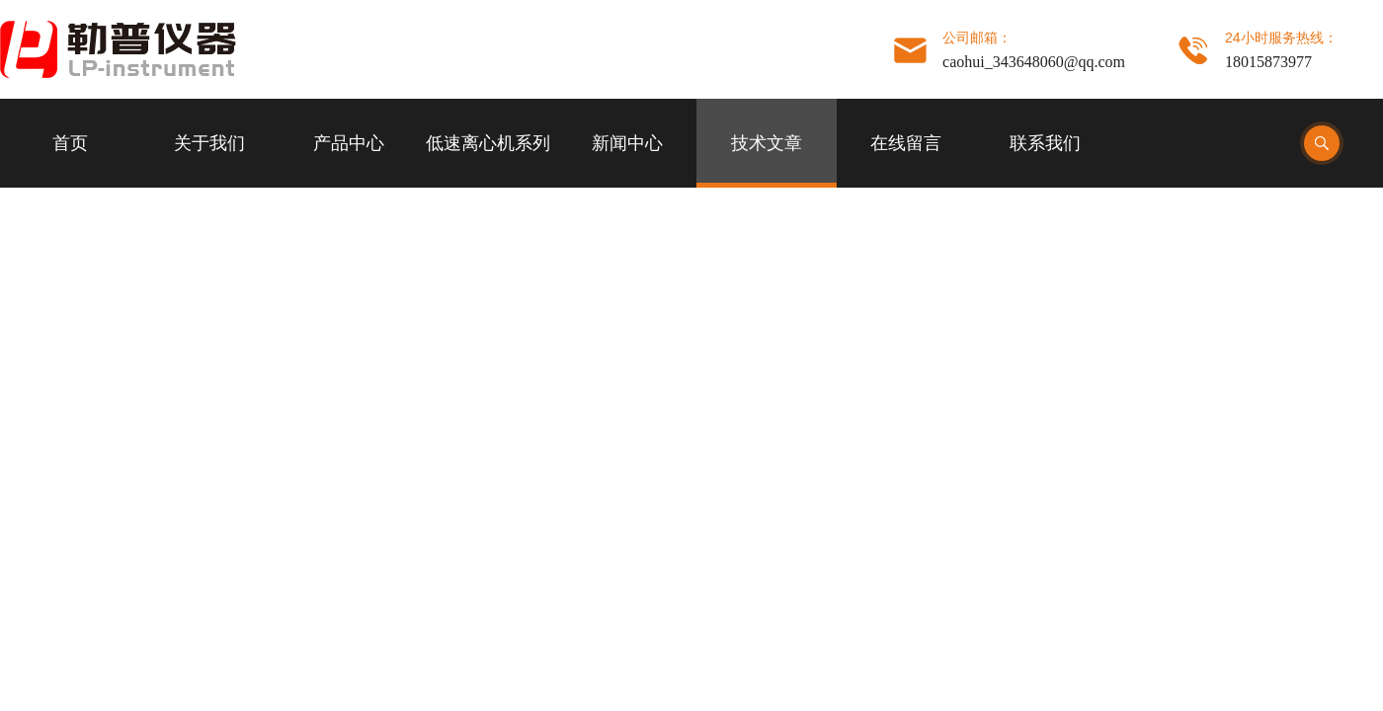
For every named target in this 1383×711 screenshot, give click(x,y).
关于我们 (209, 143)
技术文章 (766, 143)
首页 (70, 143)
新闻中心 (627, 143)
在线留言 (905, 143)
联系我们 (1045, 143)
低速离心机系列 (488, 143)
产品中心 (348, 143)
